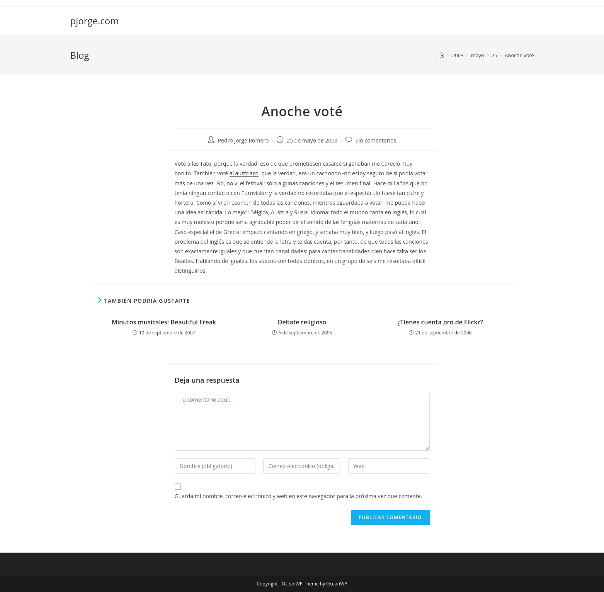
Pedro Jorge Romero (243, 140)
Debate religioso (302, 322)
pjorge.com (94, 20)
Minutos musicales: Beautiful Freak (164, 322)
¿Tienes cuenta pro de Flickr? (440, 322)
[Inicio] (441, 55)
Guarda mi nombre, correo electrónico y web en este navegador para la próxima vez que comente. (298, 496)
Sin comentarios (376, 140)
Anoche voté (519, 55)
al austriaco (244, 173)
